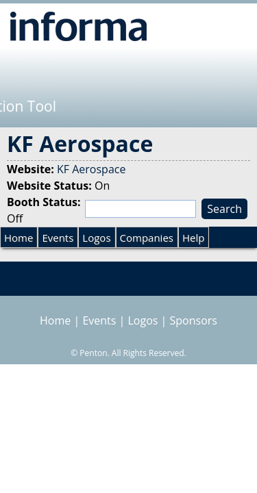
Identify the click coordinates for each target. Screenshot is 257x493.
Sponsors (193, 320)
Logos (96, 237)
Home (18, 237)
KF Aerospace (91, 169)
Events (57, 237)
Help (193, 237)
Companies (146, 237)
